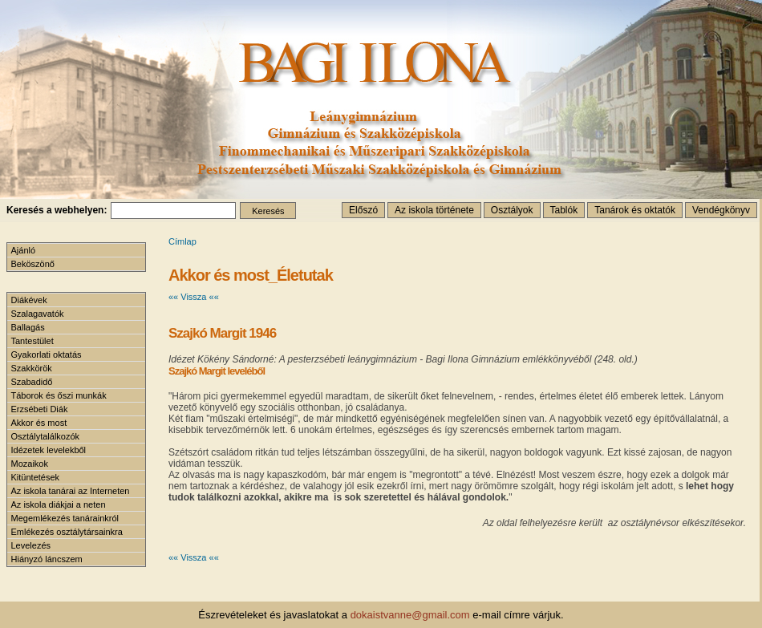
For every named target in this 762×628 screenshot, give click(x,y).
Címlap (182, 241)
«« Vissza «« (193, 297)
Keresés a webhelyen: (56, 210)
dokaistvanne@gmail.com (410, 615)
